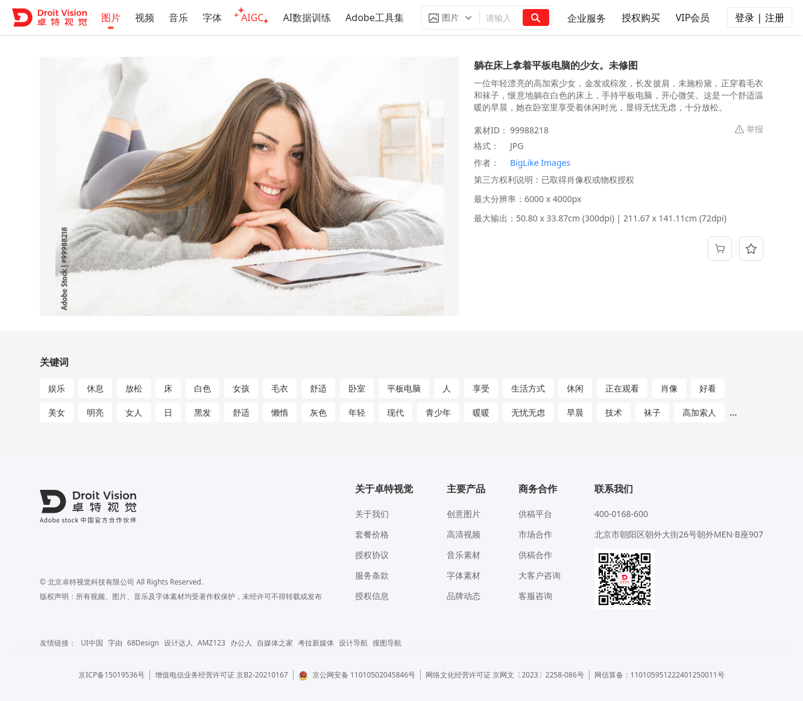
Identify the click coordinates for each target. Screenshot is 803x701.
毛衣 (279, 388)
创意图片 (463, 513)
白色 (202, 388)
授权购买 (641, 17)
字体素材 (463, 575)
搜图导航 (387, 643)
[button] (450, 17)
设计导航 (353, 643)
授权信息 (372, 595)
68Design (143, 643)
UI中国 (92, 643)
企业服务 (586, 18)
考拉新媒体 (316, 643)
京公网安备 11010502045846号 (356, 675)
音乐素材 (463, 554)
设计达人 (178, 643)
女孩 (241, 388)
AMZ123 (211, 643)
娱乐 (56, 388)
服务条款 (372, 575)
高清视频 (463, 534)
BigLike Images (540, 162)
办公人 (241, 643)
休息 (95, 388)
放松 (133, 388)
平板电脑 (404, 388)
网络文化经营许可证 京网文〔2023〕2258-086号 (505, 675)
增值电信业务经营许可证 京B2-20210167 (221, 675)
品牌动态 (463, 595)
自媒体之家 (275, 643)
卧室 (356, 388)
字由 (115, 643)
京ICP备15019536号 (111, 675)
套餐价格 (372, 534)
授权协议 (372, 554)
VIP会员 (693, 17)
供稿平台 (535, 513)
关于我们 (372, 513)
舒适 (318, 388)
